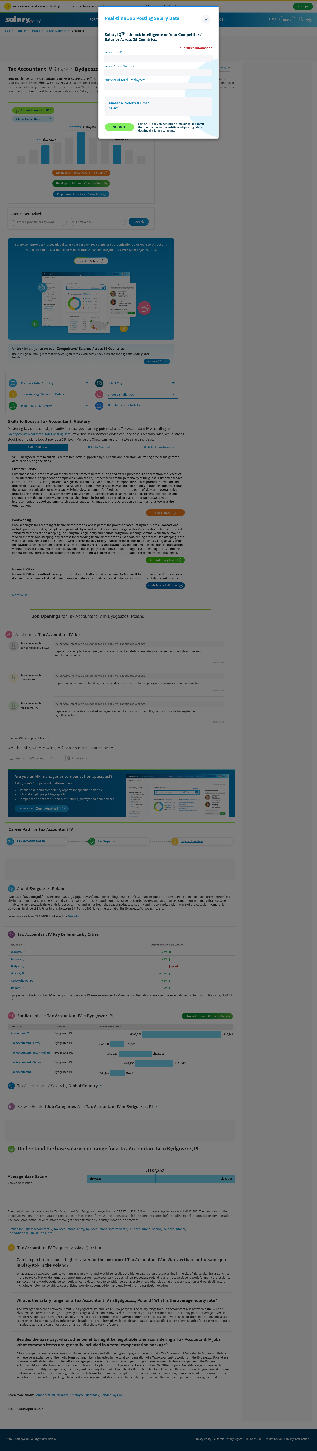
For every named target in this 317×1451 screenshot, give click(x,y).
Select (113, 108)
